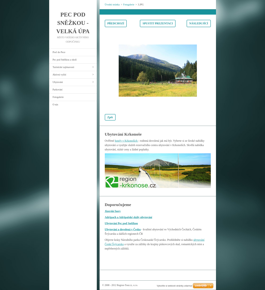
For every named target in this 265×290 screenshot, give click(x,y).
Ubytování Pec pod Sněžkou (121, 223)
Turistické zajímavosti (63, 67)
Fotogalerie (58, 97)
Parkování (58, 89)
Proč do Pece (59, 52)
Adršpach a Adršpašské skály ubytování (128, 217)
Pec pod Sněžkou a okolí (65, 59)
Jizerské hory (113, 211)
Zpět (110, 117)
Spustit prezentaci (157, 23)
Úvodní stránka (112, 4)
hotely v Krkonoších (126, 140)
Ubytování (58, 82)
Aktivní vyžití (59, 74)
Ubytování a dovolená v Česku (123, 229)
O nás (55, 104)
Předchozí (115, 23)
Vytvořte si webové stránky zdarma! (174, 285)
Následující (198, 23)
